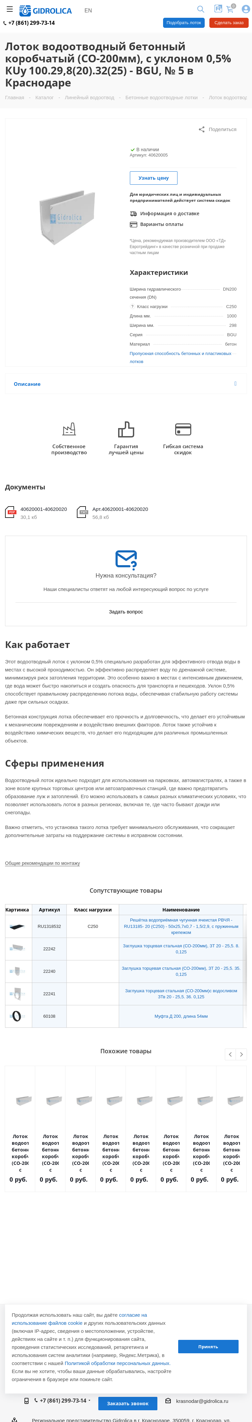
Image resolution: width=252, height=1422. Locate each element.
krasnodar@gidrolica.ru (202, 1401)
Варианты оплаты (156, 224)
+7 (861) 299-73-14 (29, 22)
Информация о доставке (164, 214)
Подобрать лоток (184, 22)
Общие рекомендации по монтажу (42, 863)
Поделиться (217, 129)
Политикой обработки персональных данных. (118, 1363)
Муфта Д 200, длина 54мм (181, 1016)
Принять (208, 1347)
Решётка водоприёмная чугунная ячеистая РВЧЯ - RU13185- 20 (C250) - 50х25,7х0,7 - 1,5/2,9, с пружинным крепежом (181, 926)
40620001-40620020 (43, 509)
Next (241, 1055)
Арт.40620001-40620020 (120, 509)
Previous (230, 1055)
